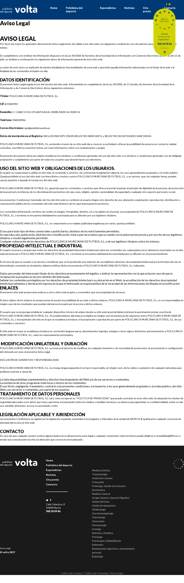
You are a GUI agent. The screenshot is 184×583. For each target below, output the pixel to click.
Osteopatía (98, 482)
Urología (96, 529)
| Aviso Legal (116, 573)
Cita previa (147, 9)
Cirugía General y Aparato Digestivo (110, 497)
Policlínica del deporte (74, 9)
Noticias (129, 7)
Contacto (51, 484)
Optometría (98, 521)
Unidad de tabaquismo (104, 505)
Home (53, 7)
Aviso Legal (5, 548)
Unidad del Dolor (101, 501)
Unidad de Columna (102, 478)
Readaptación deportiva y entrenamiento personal (113, 550)
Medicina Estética (101, 470)
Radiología (97, 556)
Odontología (98, 517)
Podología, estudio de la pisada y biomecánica (109, 488)
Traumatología (99, 474)
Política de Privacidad (96, 573)
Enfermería (97, 544)
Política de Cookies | (72, 573)
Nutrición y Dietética (102, 533)
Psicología (97, 536)
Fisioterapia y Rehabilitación (106, 540)
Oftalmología (99, 509)
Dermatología (99, 525)
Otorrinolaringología (102, 513)
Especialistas (108, 7)
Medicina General (101, 493)
